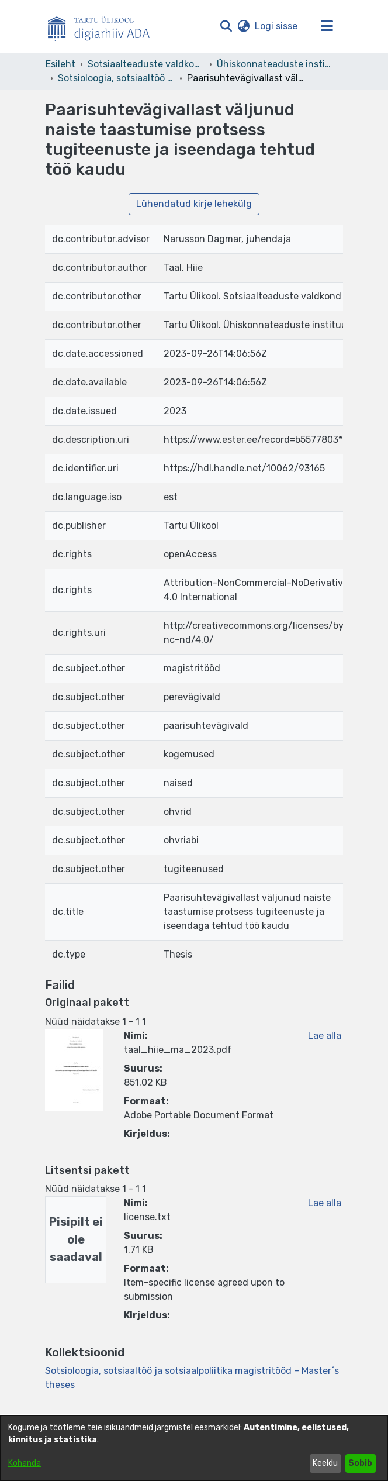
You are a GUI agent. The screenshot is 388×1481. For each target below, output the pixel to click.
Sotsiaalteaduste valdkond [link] (146, 64)
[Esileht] (103, 26)
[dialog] (194, 1448)
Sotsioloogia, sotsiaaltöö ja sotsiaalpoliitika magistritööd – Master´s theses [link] (116, 78)
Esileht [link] (60, 64)
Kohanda (24, 1463)
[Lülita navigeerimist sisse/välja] (326, 26)
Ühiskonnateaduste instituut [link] (275, 64)
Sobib (360, 1463)
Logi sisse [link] (277, 26)
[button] (226, 26)
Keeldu (325, 1463)
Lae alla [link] (324, 1035)
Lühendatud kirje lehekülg (194, 203)
